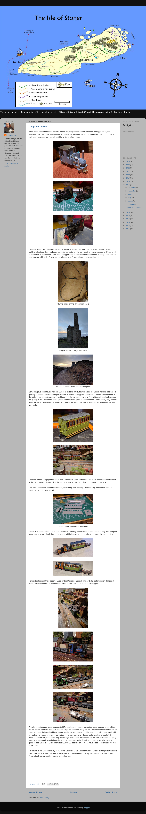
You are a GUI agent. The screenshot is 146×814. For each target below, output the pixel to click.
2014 (128, 219)
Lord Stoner (12, 135)
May (130, 197)
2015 (128, 215)
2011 (128, 229)
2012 (128, 225)
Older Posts (111, 792)
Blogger (87, 808)
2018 (128, 181)
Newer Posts (35, 792)
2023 (128, 165)
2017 (128, 185)
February (131, 204)
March (130, 201)
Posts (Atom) (44, 798)
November (132, 191)
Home (73, 792)
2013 (128, 222)
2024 (128, 161)
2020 (128, 175)
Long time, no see (38, 126)
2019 (128, 178)
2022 (128, 168)
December (132, 187)
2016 (128, 212)
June (130, 194)
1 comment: (35, 784)
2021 (128, 171)
